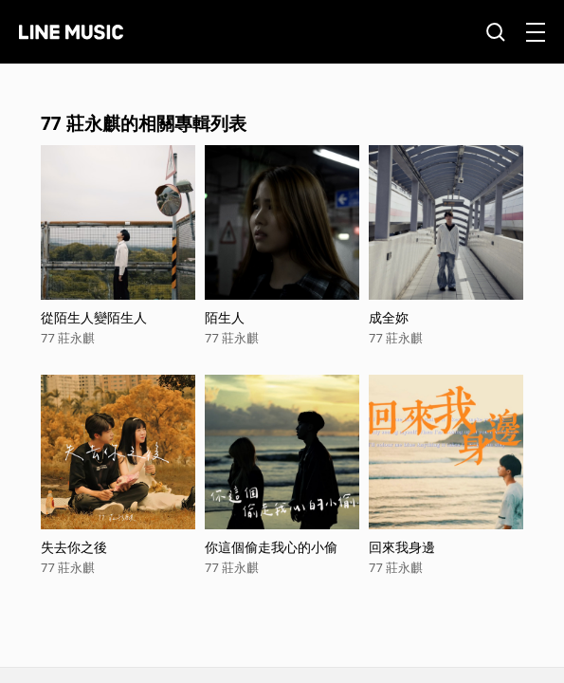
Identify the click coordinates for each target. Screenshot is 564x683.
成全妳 (389, 317)
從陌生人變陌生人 (94, 317)
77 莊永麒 (68, 337)
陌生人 (225, 317)
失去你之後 (74, 547)
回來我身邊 (402, 547)
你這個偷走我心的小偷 (271, 547)
